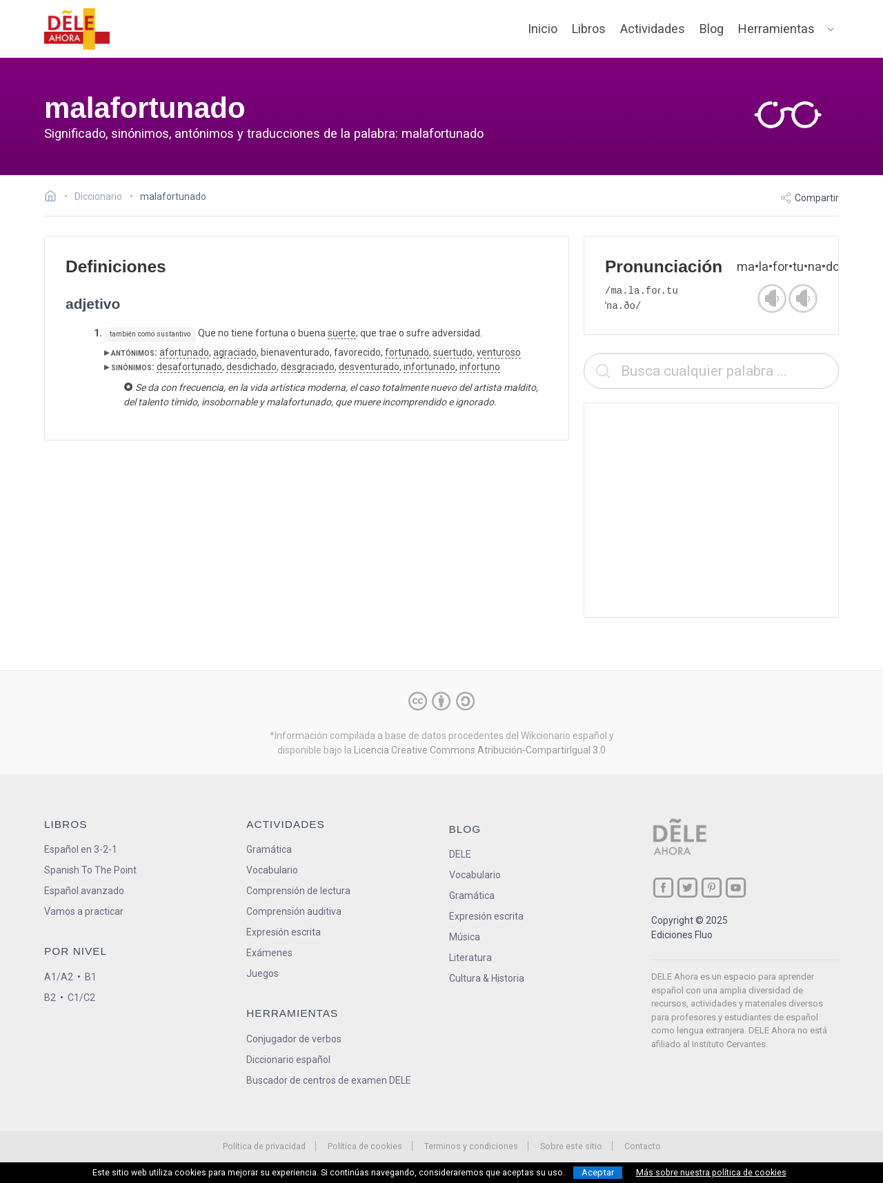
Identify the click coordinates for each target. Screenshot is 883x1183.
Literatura (470, 957)
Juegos (262, 973)
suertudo (453, 352)
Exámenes (269, 952)
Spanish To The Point (90, 870)
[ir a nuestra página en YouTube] (736, 888)
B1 (91, 976)
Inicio (542, 28)
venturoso (499, 352)
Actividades (652, 28)
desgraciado (308, 366)
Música (464, 936)
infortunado (429, 366)
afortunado (184, 352)
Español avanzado (84, 890)
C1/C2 (81, 997)
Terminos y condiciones (471, 1146)
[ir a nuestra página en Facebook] (663, 888)
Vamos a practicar (83, 911)
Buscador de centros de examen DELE (328, 1080)
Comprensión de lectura (298, 890)
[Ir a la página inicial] (54, 198)
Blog (712, 28)
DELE (460, 854)
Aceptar (598, 1172)
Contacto (642, 1146)
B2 (50, 997)
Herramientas (776, 28)
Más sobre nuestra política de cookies (711, 1172)
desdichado (251, 366)
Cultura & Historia (486, 978)
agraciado (235, 352)
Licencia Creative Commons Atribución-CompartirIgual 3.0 (480, 750)
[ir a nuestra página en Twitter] (687, 888)
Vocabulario (272, 870)
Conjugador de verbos (293, 1038)
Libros (589, 28)
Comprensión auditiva (293, 911)
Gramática (269, 849)
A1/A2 (58, 976)
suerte (342, 332)
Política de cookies (365, 1146)
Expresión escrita (283, 932)
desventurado (369, 366)
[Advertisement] (711, 510)
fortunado (407, 352)
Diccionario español (288, 1059)
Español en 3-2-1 (80, 849)
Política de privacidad (264, 1146)
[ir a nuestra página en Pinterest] (712, 888)
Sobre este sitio (571, 1146)
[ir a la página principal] (77, 28)
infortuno (479, 366)
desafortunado (189, 366)
